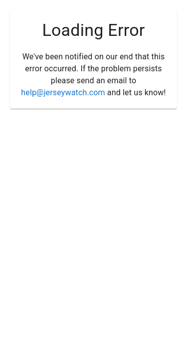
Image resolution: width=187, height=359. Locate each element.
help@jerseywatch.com (63, 92)
